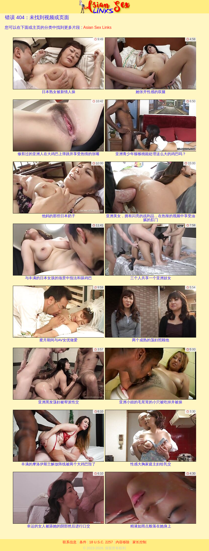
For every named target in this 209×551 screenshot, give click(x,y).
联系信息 (70, 542)
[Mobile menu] (4, 7)
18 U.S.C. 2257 (101, 542)
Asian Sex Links (97, 27)
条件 (82, 542)
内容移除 (123, 542)
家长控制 (139, 542)
